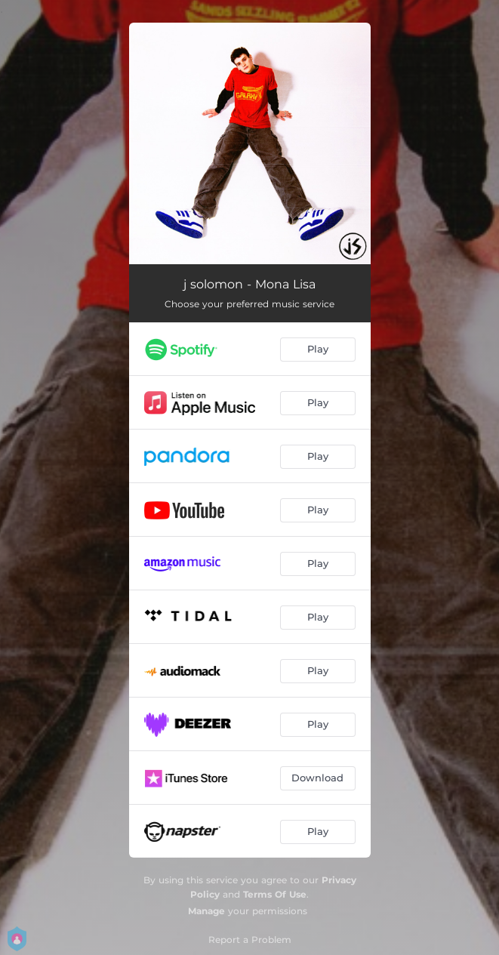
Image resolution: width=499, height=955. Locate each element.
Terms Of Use (274, 894)
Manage (206, 910)
